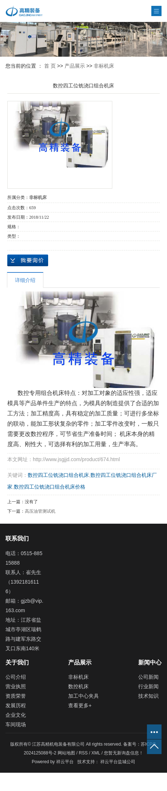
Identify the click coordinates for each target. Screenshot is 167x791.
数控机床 (78, 686)
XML (96, 753)
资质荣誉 (15, 696)
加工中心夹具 (83, 696)
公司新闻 (148, 677)
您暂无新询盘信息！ (123, 753)
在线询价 (27, 260)
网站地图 (67, 753)
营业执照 (15, 686)
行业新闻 (148, 686)
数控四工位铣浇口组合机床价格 (49, 487)
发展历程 (15, 705)
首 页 (50, 66)
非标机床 (104, 66)
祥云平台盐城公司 (117, 761)
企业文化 (15, 715)
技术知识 (148, 696)
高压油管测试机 (40, 511)
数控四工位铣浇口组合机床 (58, 475)
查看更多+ (80, 705)
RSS (83, 753)
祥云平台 (65, 761)
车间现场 (15, 724)
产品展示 (75, 66)
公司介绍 (15, 677)
